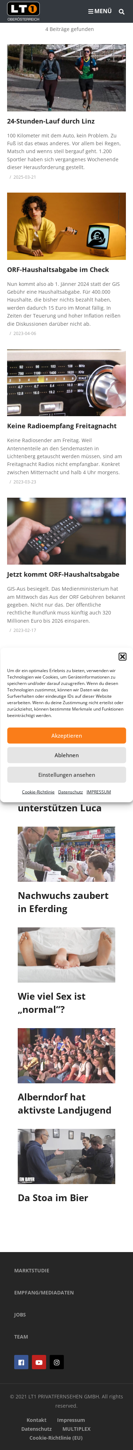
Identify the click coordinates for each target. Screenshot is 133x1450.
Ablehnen (67, 755)
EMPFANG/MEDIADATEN (44, 1292)
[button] (122, 656)
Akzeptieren (66, 735)
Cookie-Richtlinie (38, 792)
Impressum (71, 1420)
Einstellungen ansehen (66, 774)
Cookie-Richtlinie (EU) (56, 1437)
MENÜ (100, 11)
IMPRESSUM (99, 792)
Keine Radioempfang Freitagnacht (62, 426)
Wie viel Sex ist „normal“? (51, 1003)
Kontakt (36, 1420)
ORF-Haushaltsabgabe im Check (58, 269)
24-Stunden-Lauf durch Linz (51, 121)
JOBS (20, 1314)
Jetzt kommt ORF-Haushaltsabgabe (63, 574)
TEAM (21, 1336)
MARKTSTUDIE (31, 1270)
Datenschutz (70, 792)
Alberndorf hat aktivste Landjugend (64, 1103)
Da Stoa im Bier (53, 1197)
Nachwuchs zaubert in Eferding (63, 902)
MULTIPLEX (76, 1428)
